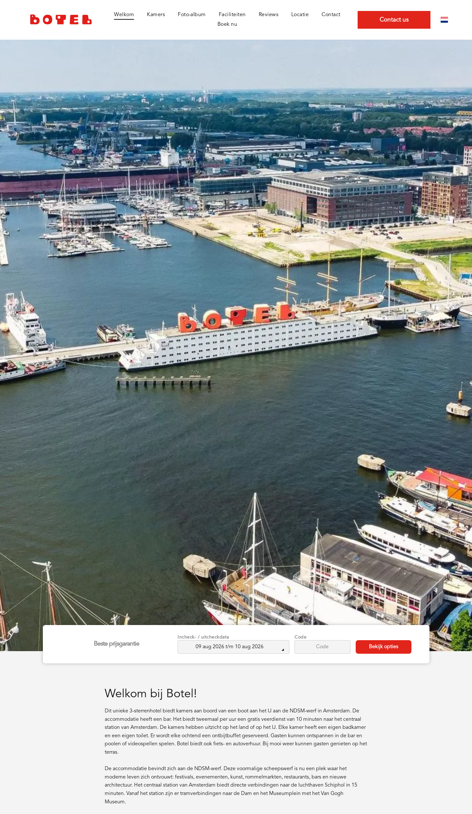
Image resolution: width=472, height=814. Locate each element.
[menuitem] (124, 15)
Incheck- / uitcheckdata (203, 637)
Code (300, 637)
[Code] (322, 647)
